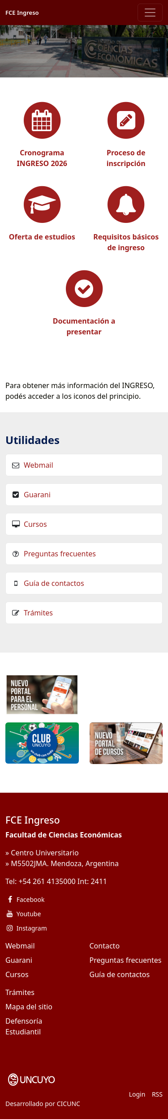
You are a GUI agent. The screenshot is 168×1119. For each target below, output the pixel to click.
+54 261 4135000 (46, 881)
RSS (157, 1094)
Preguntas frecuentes (60, 554)
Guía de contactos (54, 583)
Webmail (38, 465)
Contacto (105, 946)
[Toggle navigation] (150, 12)
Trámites (38, 613)
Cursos (35, 524)
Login (137, 1094)
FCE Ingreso (22, 13)
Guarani (37, 495)
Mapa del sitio (28, 1007)
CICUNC (68, 1103)
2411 (98, 881)
